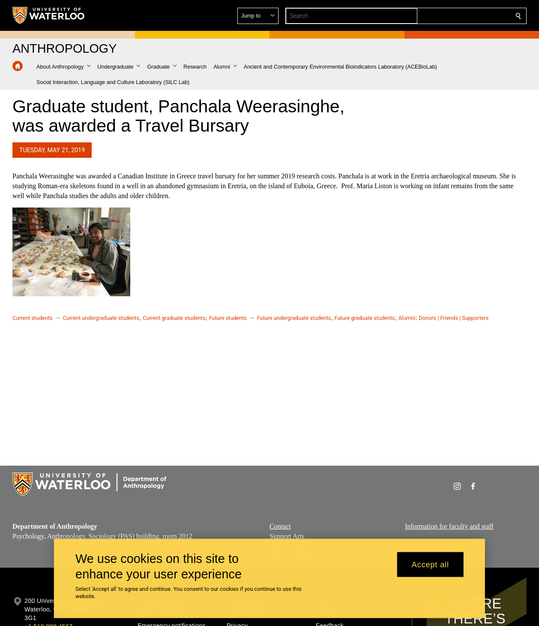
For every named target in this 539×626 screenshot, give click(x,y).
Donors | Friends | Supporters (454, 318)
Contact (280, 526)
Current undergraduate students (101, 318)
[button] (456, 16)
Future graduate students (365, 318)
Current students (32, 318)
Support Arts (287, 535)
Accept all (430, 564)
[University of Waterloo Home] (48, 15)
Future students (228, 318)
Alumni (406, 318)
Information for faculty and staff (449, 526)
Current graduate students (174, 318)
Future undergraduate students (294, 318)
